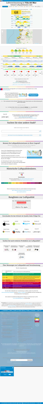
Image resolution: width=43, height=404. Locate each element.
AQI (14, 9)
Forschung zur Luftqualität (8, 371)
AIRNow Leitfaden (21, 343)
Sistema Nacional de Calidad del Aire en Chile (21, 401)
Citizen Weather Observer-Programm (25, 379)
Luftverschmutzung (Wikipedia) (8, 343)
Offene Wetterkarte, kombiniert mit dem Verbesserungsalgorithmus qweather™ (25, 378)
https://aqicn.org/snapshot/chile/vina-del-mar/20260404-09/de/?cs (21, 108)
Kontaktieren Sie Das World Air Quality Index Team (8, 367)
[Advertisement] (21, 145)
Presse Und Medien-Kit (6, 368)
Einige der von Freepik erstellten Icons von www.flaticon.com (25, 385)
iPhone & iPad (6, 248)
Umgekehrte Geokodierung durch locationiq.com (24, 387)
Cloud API (37, 256)
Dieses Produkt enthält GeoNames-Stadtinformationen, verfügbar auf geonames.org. (24, 375)
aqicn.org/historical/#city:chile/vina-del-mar (27, 191)
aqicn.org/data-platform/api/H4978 (25, 117)
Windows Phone (26, 248)
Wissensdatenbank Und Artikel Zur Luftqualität (8, 373)
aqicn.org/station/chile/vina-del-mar (26, 192)
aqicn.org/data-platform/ (21, 204)
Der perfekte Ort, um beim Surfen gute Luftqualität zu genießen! (24, 391)
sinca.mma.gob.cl (6, 89)
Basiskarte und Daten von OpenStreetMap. (25, 389)
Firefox (16, 256)
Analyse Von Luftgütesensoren (8, 375)
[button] (20, 31)
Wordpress (26, 256)
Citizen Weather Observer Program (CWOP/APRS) (22, 400)
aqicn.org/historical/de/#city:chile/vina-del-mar (21, 203)
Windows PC (37, 248)
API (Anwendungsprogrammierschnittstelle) (8, 387)
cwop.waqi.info (20, 380)
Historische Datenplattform (7, 388)
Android (16, 248)
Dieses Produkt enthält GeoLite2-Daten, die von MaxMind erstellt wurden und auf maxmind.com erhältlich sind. (25, 372)
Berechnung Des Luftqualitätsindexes (9, 380)
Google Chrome (6, 256)
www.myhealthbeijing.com (18, 349)
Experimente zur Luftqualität (7, 374)
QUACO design (21, 392)
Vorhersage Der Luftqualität (7, 381)
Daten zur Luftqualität (6, 379)
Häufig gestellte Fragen (7, 378)
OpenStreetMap (37, 43)
